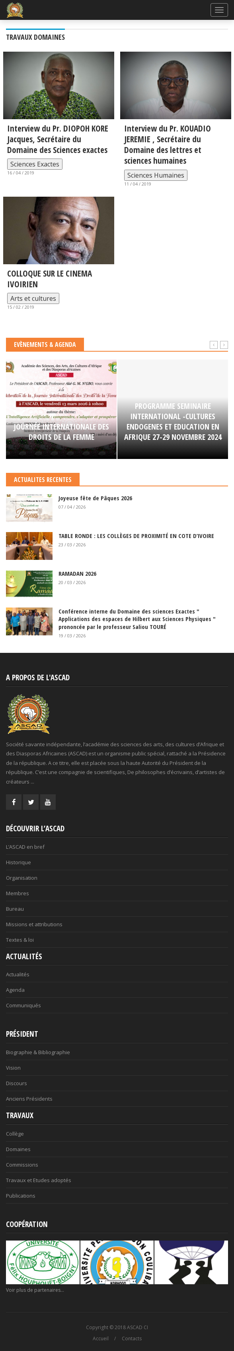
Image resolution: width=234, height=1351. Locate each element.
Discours (16, 1083)
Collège (15, 1133)
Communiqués (23, 1005)
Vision (13, 1067)
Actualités (17, 974)
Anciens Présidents (29, 1098)
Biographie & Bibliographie (38, 1052)
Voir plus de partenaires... (35, 1290)
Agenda (15, 989)
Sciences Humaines (155, 175)
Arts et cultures (33, 298)
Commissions (22, 1164)
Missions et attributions (34, 924)
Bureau (15, 908)
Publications (20, 1195)
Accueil (101, 1338)
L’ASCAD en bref (25, 846)
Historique (18, 862)
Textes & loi (20, 939)
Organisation (21, 877)
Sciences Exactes (34, 164)
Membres (17, 893)
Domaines (18, 1149)
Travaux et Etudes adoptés (38, 1180)
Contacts (132, 1338)
